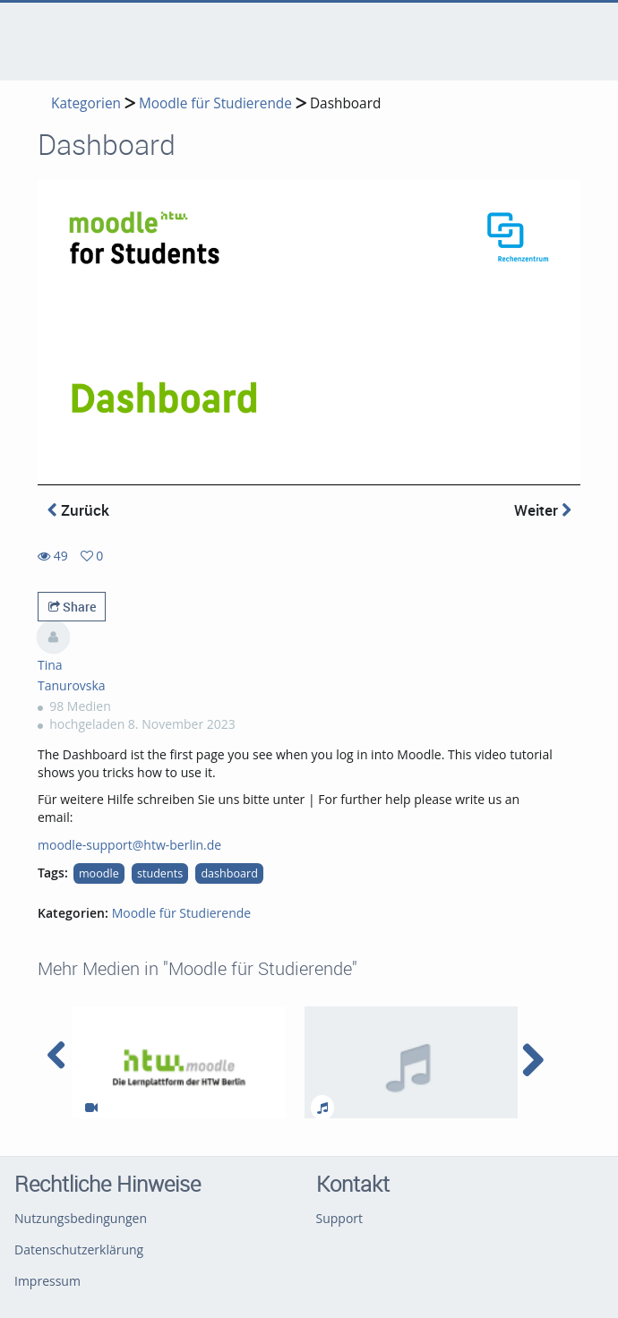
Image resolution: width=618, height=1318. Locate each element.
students (160, 873)
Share (72, 606)
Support (340, 1218)
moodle (99, 873)
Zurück (78, 510)
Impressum (47, 1280)
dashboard (229, 873)
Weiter (542, 510)
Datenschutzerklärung (78, 1249)
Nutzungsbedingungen (80, 1218)
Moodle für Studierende (215, 103)
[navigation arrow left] (57, 1055)
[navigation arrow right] (532, 1060)
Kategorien (86, 103)
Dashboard (345, 103)
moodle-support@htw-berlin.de (129, 844)
